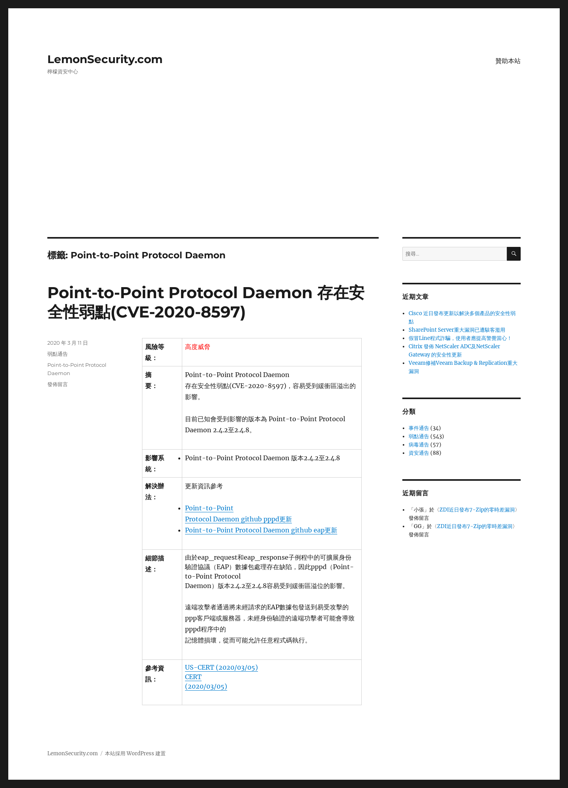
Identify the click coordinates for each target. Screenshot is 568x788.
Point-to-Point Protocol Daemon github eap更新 (261, 530)
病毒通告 (419, 444)
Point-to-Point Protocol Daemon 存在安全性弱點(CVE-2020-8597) (205, 302)
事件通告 (419, 428)
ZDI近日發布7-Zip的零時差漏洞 (477, 509)
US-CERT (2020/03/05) (221, 667)
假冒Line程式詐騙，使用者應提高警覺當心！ (460, 338)
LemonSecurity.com (105, 59)
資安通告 (419, 453)
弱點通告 (57, 354)
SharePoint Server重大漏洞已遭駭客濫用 (457, 330)
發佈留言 (57, 384)
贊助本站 (508, 61)
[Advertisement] (284, 178)
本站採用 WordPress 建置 (135, 753)
